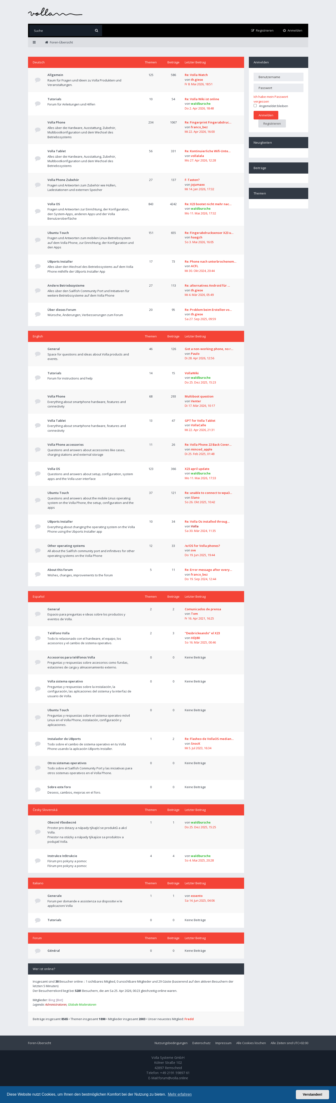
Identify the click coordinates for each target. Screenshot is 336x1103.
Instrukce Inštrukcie (62, 856)
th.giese (197, 79)
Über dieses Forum (61, 310)
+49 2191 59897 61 (175, 1072)
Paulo (195, 353)
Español (38, 596)
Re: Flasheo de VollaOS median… (209, 739)
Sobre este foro (59, 787)
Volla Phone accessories (65, 444)
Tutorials (54, 99)
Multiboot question (199, 396)
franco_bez (199, 127)
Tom (194, 613)
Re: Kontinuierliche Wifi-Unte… (208, 151)
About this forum (60, 570)
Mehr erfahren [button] (180, 1094)
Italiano (38, 883)
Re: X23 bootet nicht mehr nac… (208, 204)
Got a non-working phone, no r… (209, 349)
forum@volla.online (173, 1078)
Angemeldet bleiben (271, 106)
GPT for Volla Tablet (200, 420)
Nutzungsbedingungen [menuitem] (171, 1043)
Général (53, 950)
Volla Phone (56, 122)
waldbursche (201, 103)
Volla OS (53, 204)
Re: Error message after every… (208, 570)
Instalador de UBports (64, 739)
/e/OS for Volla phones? (202, 546)
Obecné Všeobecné (61, 822)
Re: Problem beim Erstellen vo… (208, 310)
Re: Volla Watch (196, 75)
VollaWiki (192, 373)
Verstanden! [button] (312, 1094)
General (53, 349)
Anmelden (261, 62)
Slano (195, 497)
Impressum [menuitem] (223, 1043)
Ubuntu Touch (58, 233)
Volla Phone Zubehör (63, 180)
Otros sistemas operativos (66, 763)
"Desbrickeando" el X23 (202, 633)
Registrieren (272, 123)
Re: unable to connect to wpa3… (208, 493)
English (38, 336)
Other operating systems (66, 546)
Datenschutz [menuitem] (201, 1043)
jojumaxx (198, 184)
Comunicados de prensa (203, 609)
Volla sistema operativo (65, 681)
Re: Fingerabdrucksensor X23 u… (209, 233)
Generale (54, 896)
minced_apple (201, 449)
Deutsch (39, 62)
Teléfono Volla (58, 633)
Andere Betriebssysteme (66, 285)
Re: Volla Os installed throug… (207, 521)
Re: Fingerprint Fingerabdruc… (208, 122)
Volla (195, 526)
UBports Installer (60, 261)
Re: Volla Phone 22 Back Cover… (208, 444)
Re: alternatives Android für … (207, 285)
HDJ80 (195, 638)
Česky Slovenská (45, 810)
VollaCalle (198, 425)
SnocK (195, 743)
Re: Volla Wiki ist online (202, 99)
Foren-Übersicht (39, 1043)
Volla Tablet (56, 151)
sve (193, 550)
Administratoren (55, 1004)
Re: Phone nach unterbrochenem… (210, 261)
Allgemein (55, 75)
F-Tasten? (192, 180)
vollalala (197, 156)
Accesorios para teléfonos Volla (71, 657)
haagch (196, 237)
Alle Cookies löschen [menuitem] (251, 1043)
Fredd (189, 1019)
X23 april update (197, 469)
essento (197, 896)
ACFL (194, 266)
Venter (196, 401)
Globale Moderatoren (82, 1004)
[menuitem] (292, 30)
